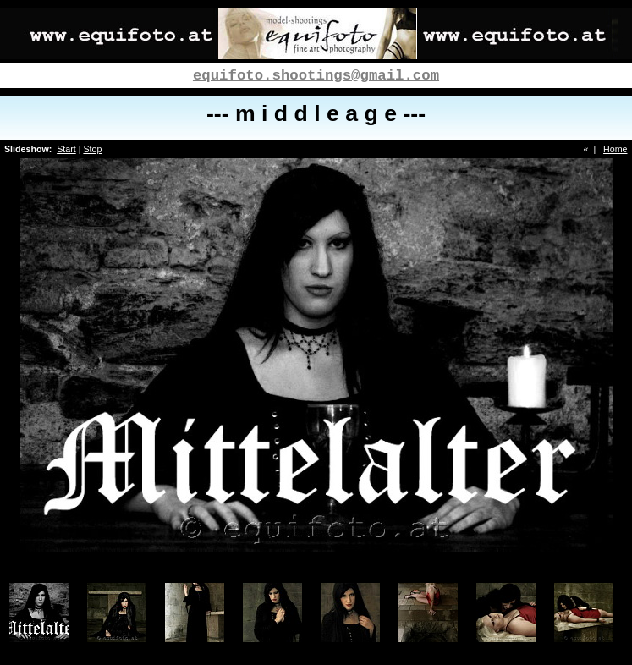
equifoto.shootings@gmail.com (316, 76)
